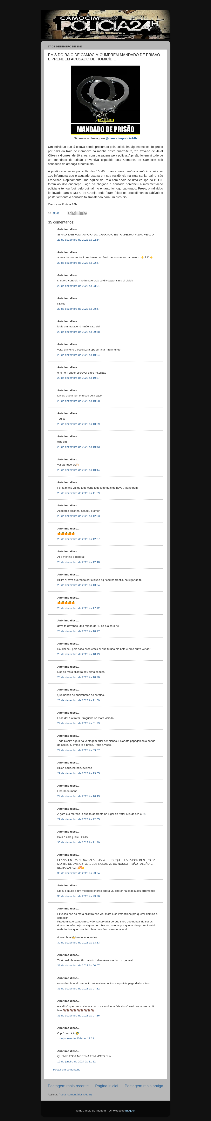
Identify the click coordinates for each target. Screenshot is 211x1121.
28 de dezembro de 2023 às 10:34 (78, 354)
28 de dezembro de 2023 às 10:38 (78, 400)
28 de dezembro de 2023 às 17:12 (78, 608)
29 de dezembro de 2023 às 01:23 (78, 723)
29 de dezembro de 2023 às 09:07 (78, 750)
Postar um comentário (66, 1069)
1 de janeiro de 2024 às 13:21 (75, 1038)
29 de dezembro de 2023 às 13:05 (78, 773)
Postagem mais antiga (144, 1086)
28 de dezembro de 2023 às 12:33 (78, 516)
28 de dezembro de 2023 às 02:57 (78, 262)
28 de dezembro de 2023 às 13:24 (78, 585)
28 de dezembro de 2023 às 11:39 (78, 493)
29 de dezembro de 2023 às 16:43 (78, 796)
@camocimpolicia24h (121, 138)
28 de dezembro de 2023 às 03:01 (78, 285)
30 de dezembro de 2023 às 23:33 (78, 942)
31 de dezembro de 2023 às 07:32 (78, 988)
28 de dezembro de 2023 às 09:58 (78, 331)
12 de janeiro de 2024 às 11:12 (76, 1061)
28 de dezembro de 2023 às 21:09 (78, 700)
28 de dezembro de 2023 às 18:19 (78, 654)
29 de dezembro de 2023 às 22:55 (78, 819)
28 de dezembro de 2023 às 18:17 (78, 631)
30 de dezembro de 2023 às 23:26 (78, 896)
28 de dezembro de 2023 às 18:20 (78, 677)
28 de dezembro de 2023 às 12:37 (78, 539)
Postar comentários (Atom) (75, 1094)
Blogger (130, 1110)
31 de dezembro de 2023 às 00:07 (78, 965)
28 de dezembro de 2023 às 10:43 (78, 446)
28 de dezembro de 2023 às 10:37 (78, 377)
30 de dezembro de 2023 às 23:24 (78, 873)
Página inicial (106, 1086)
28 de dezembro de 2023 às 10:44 (78, 470)
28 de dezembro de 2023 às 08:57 (78, 308)
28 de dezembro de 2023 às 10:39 (78, 424)
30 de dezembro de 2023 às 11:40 (78, 842)
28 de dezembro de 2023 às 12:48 (78, 562)
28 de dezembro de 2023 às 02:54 (78, 239)
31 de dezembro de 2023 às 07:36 (78, 1015)
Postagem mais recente (68, 1086)
